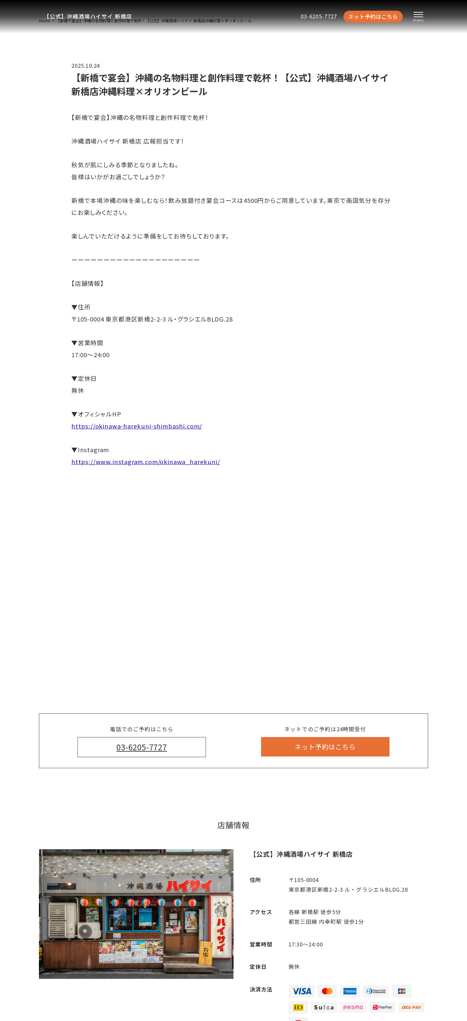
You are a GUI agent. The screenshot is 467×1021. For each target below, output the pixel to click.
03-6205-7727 (319, 16)
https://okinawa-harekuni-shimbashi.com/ (136, 426)
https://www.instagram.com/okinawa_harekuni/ (145, 461)
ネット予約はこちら (373, 16)
